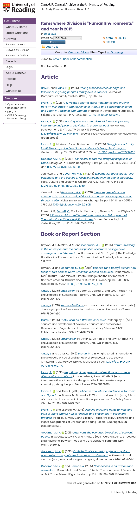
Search (11, 61)
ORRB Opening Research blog (16, 117)
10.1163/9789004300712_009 (84, 284)
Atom (107, 38)
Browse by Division (17, 50)
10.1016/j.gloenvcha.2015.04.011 (72, 204)
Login (9, 67)
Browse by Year (15, 44)
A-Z (87, 9)
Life (42, 9)
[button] (53, 42)
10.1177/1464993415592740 (104, 115)
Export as (47, 38)
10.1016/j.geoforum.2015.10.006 (116, 152)
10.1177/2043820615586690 (63, 167)
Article (57, 59)
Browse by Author (17, 55)
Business (70, 9)
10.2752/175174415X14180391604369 (63, 186)
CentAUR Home (16, 27)
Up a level (49, 34)
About (16, 73)
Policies (11, 79)
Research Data (16, 108)
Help (9, 85)
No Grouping (115, 52)
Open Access (15, 104)
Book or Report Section (77, 59)
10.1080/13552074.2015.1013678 (60, 134)
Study (48, 9)
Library (11, 112)
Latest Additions (17, 33)
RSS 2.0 (108, 42)
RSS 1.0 (120, 38)
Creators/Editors (78, 52)
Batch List (49, 47)
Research (58, 9)
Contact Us (13, 91)
